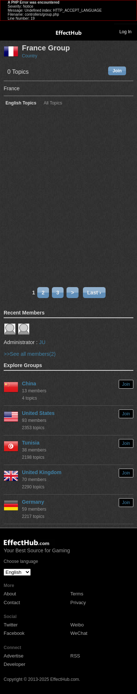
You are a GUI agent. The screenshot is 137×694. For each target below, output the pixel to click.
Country (29, 55)
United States (38, 413)
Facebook (14, 633)
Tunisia (30, 443)
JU (42, 342)
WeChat (79, 633)
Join (117, 70)
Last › (94, 292)
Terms (77, 593)
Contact (12, 602)
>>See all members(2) (30, 354)
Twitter (11, 625)
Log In (125, 31)
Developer (14, 664)
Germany (33, 502)
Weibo (77, 625)
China (29, 383)
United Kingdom (41, 472)
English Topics (20, 103)
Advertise (13, 656)
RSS (75, 656)
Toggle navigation (9, 31)
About (10, 593)
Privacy (78, 602)
